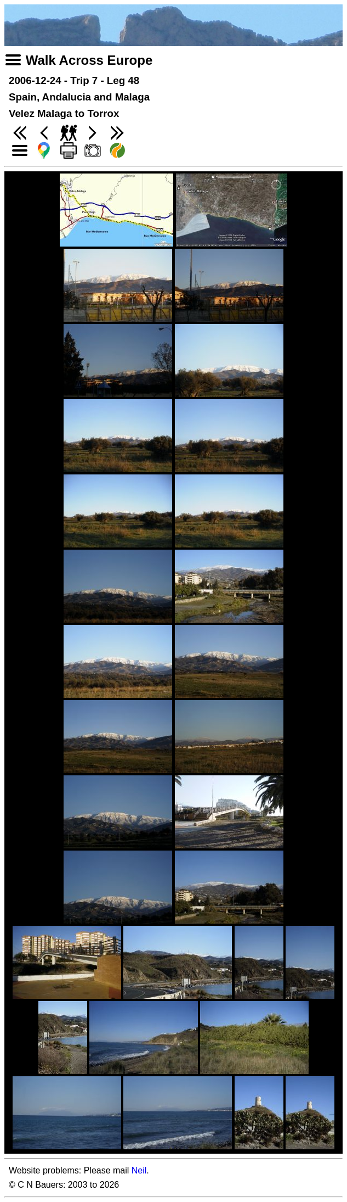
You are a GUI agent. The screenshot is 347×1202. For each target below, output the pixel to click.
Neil (139, 1170)
